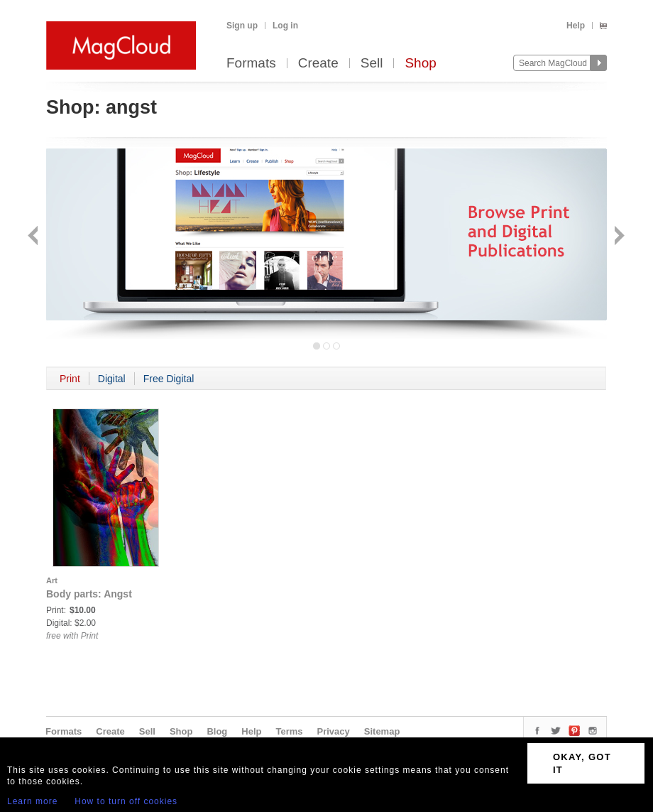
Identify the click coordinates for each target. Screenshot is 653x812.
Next (618, 237)
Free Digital (168, 378)
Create (318, 63)
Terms (288, 731)
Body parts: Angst (89, 594)
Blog (217, 731)
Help (575, 26)
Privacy (333, 731)
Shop (420, 63)
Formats (251, 63)
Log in (285, 26)
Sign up (242, 26)
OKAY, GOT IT (582, 763)
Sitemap (382, 731)
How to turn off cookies (126, 801)
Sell (372, 63)
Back (34, 237)
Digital (112, 378)
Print (70, 378)
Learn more (32, 801)
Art (51, 580)
